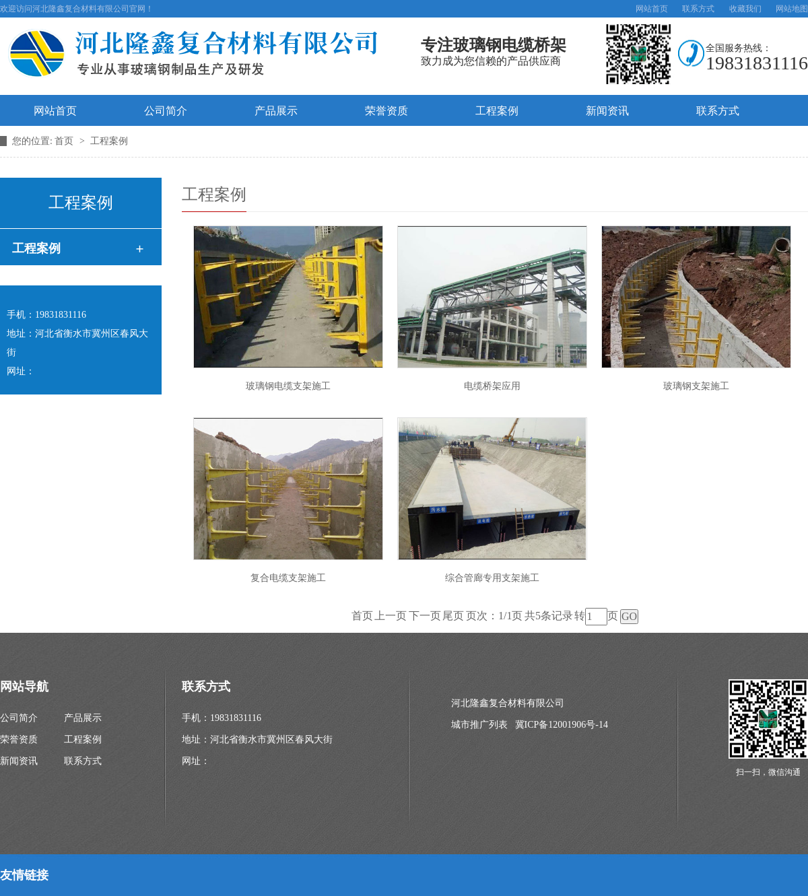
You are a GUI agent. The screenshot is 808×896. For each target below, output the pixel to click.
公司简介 (165, 110)
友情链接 (24, 875)
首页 (65, 141)
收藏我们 (745, 8)
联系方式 (698, 8)
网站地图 (792, 8)
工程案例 (496, 110)
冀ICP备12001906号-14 (561, 725)
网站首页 (652, 8)
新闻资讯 (607, 110)
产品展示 (276, 110)
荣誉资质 (386, 110)
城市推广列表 (479, 725)
